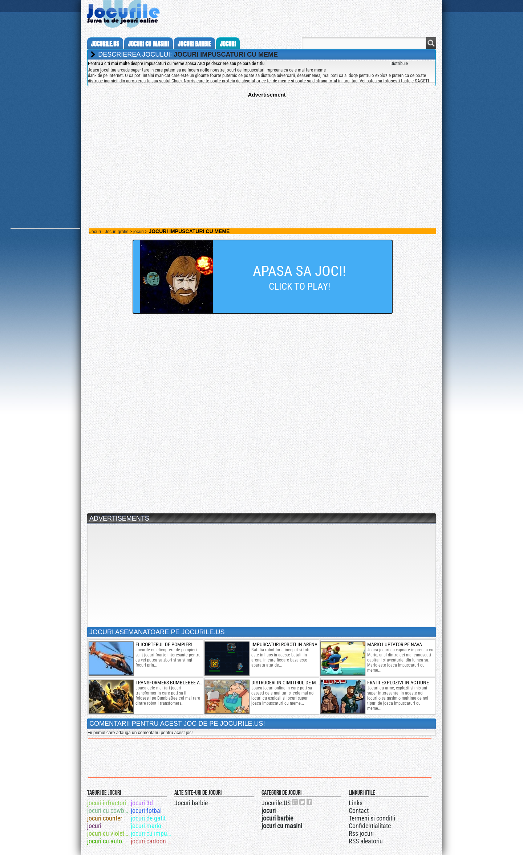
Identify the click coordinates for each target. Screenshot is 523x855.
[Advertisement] (261, 148)
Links (355, 803)
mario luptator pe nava (394, 644)
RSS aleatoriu (366, 841)
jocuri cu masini (148, 44)
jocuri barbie (194, 44)
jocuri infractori (106, 803)
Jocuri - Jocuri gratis (108, 231)
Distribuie (399, 63)
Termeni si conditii (372, 818)
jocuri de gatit (148, 818)
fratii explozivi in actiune (398, 682)
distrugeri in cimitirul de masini (289, 682)
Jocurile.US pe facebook (310, 802)
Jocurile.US (276, 803)
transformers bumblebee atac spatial (180, 682)
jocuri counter (104, 818)
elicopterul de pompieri (163, 644)
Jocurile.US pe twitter (302, 802)
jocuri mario (146, 826)
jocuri (228, 44)
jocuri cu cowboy (108, 810)
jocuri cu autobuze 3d (108, 841)
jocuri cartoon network (152, 841)
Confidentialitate (370, 826)
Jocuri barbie (191, 803)
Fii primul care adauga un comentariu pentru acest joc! (140, 732)
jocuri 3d (142, 803)
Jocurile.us (105, 44)
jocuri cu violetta (108, 833)
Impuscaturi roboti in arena (284, 644)
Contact (359, 810)
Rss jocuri (361, 833)
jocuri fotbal (146, 810)
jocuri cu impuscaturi (152, 833)
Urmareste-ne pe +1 (295, 802)
